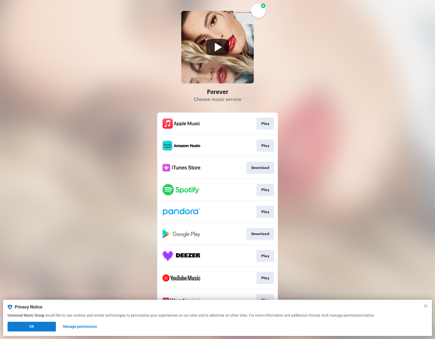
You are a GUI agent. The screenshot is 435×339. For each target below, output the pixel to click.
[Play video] (217, 47)
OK (31, 326)
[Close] (425, 306)
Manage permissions (80, 326)
